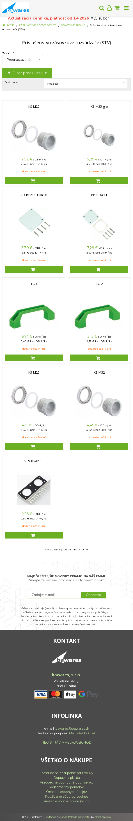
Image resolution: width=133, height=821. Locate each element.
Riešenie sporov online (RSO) (66, 801)
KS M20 (33, 106)
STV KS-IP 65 (33, 461)
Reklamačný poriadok (67, 787)
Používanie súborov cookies (66, 797)
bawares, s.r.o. (66, 674)
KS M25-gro (99, 106)
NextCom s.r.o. (103, 817)
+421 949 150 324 (82, 733)
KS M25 (33, 372)
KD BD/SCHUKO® (34, 195)
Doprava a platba (66, 778)
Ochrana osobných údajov (66, 792)
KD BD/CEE (99, 195)
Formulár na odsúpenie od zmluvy (66, 773)
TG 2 (99, 283)
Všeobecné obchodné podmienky (66, 782)
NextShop (50, 817)
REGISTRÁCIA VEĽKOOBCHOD (66, 742)
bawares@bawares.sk (72, 729)
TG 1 (33, 283)
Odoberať (93, 595)
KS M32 (99, 372)
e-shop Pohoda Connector (74, 817)
